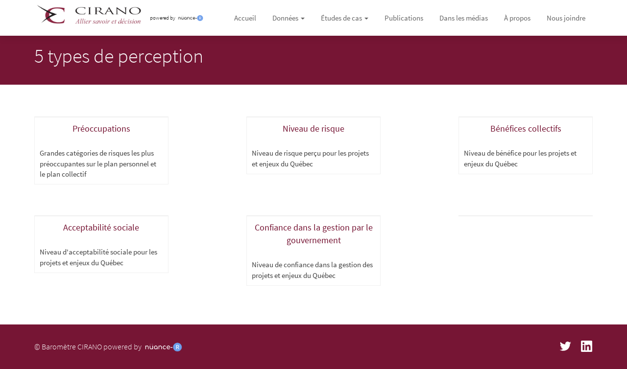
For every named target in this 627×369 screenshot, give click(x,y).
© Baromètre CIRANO (68, 346)
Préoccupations (101, 128)
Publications (404, 18)
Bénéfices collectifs (525, 128)
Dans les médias (463, 18)
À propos (517, 18)
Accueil (245, 18)
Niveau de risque (313, 128)
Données (288, 18)
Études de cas (344, 18)
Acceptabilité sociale (101, 227)
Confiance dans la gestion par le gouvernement (314, 234)
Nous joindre (566, 18)
